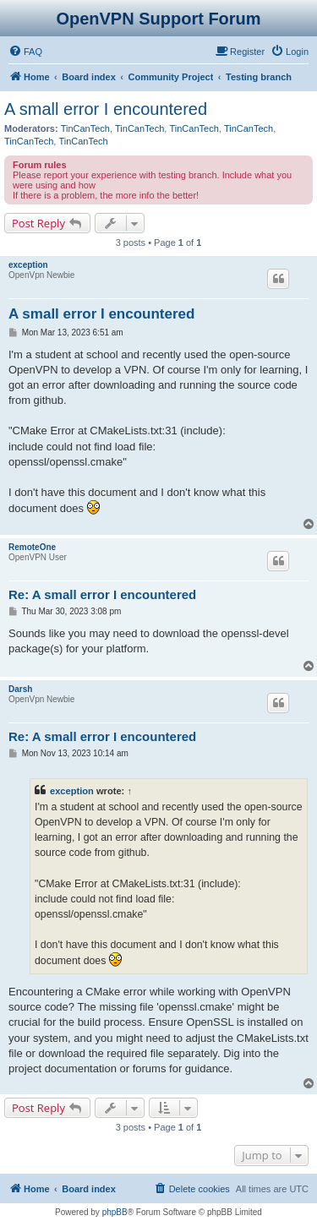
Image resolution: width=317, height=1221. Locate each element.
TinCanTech (85, 128)
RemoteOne (32, 547)
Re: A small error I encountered (102, 594)
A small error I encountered (105, 109)
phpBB (115, 1212)
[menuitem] (25, 51)
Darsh (20, 689)
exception (28, 265)
